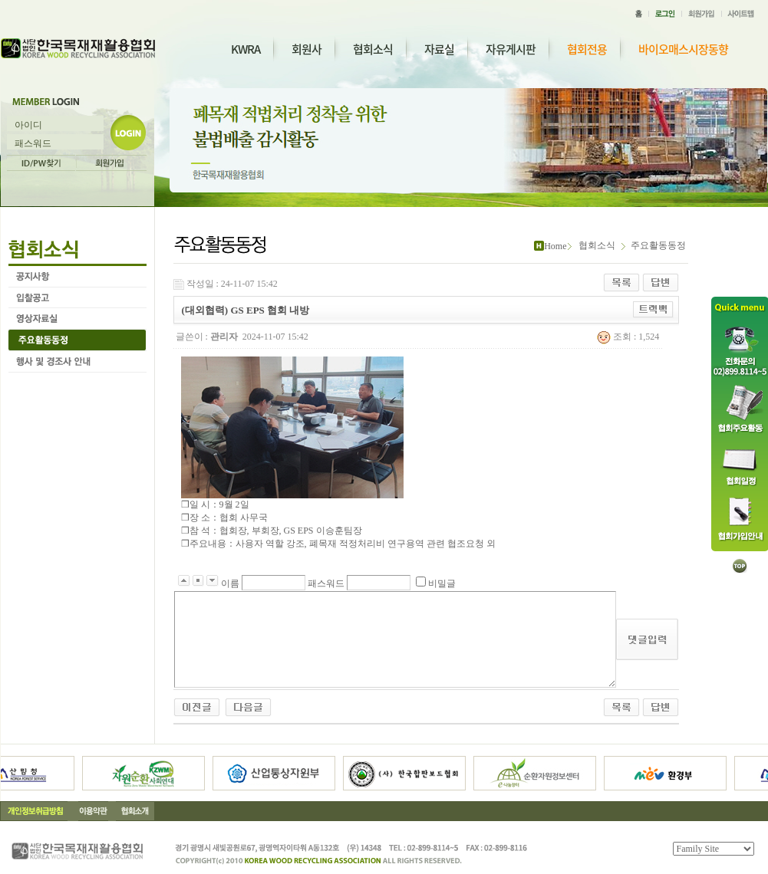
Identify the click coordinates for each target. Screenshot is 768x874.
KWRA (245, 49)
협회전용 (587, 49)
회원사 (306, 49)
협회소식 (373, 49)
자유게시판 (511, 49)
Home (555, 246)
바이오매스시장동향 (683, 49)
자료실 (439, 49)
